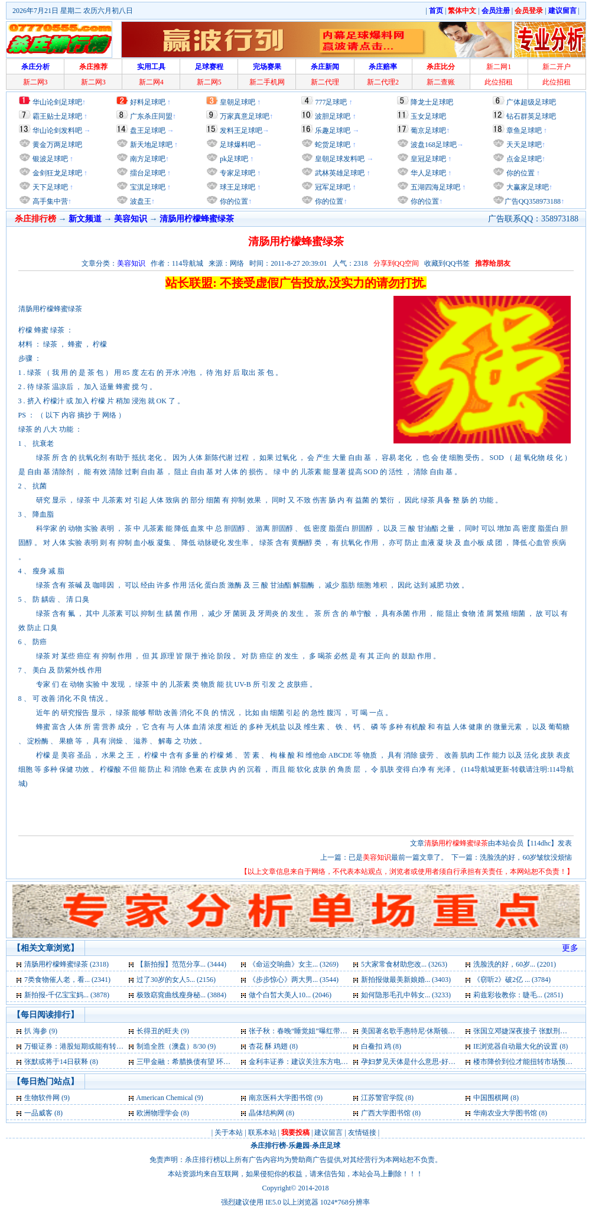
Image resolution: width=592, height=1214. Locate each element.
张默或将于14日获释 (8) (61, 1062)
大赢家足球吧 (527, 187)
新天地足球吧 (150, 145)
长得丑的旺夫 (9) (162, 1031)
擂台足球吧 (146, 173)
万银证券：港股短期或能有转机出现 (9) (86, 1046)
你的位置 (233, 201)
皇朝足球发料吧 (339, 159)
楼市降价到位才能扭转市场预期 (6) (528, 1062)
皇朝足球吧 (237, 102)
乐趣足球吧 (332, 130)
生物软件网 (42, 1098)
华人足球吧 (427, 173)
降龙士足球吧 (432, 102)
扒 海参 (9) (40, 1031)
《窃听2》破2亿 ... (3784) (512, 979)
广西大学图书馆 (386, 1113)
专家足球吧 (236, 173)
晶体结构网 (266, 1113)
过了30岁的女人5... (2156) (176, 979)
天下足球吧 (49, 187)
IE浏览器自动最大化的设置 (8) (520, 1046)
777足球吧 (331, 102)
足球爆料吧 (237, 145)
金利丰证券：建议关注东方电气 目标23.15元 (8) (323, 1062)
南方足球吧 (146, 159)
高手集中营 (49, 201)
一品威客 (38, 1113)
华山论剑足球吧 (57, 102)
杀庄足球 (326, 1145)
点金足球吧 (523, 159)
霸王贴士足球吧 (57, 116)
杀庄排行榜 (268, 1145)
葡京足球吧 (428, 130)
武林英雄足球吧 (339, 173)
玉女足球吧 (428, 116)
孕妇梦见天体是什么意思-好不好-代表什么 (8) (432, 1062)
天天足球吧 (523, 145)
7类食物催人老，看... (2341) (67, 979)
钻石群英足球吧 (531, 116)
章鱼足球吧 (524, 130)
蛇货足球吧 (333, 145)
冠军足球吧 (331, 187)
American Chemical (165, 1098)
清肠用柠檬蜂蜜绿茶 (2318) (66, 964)
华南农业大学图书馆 (505, 1113)
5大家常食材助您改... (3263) (404, 964)
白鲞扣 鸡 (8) (381, 1046)
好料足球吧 (147, 102)
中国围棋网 (491, 1098)
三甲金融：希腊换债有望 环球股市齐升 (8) (202, 1062)
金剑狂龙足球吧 (56, 173)
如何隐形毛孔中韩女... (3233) (406, 995)
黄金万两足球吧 (57, 145)
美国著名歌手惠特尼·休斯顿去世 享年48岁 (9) (431, 1031)
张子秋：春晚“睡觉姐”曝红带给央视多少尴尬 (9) (324, 1031)
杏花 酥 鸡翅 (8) (273, 1046)
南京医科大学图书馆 (281, 1098)
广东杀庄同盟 (151, 116)
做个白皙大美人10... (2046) (290, 995)
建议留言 (328, 1132)
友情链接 (362, 1132)
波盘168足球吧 (434, 145)
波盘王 (139, 201)
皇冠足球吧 (427, 159)
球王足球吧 (236, 187)
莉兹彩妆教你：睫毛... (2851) (518, 995)
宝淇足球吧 (147, 187)
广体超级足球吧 (531, 102)
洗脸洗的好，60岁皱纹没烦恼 (526, 857)
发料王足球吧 (241, 130)
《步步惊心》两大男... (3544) (294, 979)
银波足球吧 (50, 159)
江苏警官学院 (383, 1098)
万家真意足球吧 (244, 116)
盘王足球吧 (147, 130)
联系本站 (262, 1132)
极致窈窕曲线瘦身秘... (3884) (181, 995)
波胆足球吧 (332, 116)
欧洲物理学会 (157, 1113)
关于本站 (228, 1132)
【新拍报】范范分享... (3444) (181, 964)
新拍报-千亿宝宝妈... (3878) (66, 995)
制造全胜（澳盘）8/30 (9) (176, 1046)
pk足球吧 (233, 159)
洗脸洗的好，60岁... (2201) (514, 964)
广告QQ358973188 (533, 201)
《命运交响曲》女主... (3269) (294, 964)
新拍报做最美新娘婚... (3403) (406, 979)
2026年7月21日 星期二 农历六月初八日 (72, 10)
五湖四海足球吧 (434, 187)
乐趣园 (299, 1145)
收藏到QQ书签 (447, 263)
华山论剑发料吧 (57, 130)
